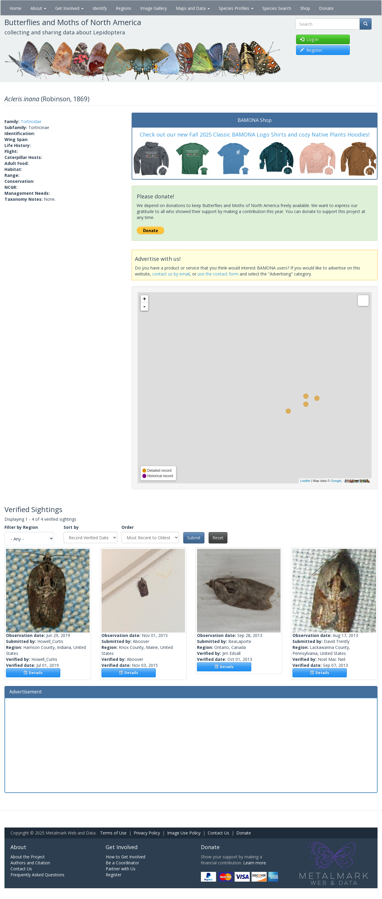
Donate (326, 8)
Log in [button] (309, 39)
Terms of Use (113, 833)
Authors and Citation (30, 863)
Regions (123, 8)
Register (113, 874)
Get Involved (69, 8)
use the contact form (218, 274)
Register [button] (311, 50)
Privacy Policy (147, 833)
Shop (305, 8)
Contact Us (218, 833)
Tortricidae (31, 121)
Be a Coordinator (122, 863)
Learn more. (255, 863)
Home (15, 8)
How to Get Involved (125, 857)
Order (127, 527)
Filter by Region (21, 527)
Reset (218, 537)
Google (336, 481)
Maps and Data (193, 8)
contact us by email (171, 274)
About (38, 8)
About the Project (27, 857)
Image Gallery (153, 8)
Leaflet (305, 481)
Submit (194, 537)
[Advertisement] (191, 744)
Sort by (71, 527)
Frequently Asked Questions (37, 874)
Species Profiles (236, 8)
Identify (100, 8)
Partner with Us (120, 869)
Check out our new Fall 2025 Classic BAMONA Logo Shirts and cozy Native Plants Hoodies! (254, 134)
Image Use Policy (184, 833)
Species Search (276, 8)
